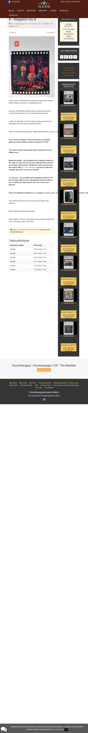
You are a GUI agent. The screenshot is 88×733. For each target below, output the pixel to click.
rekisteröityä (33, 230)
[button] (53, 38)
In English (64, 11)
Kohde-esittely (45, 385)
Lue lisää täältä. (58, 729)
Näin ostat (31, 11)
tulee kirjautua (21, 230)
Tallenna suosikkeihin (68, 69)
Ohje (36, 385)
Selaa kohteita (44, 370)
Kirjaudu (68, 1)
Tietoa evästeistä (44, 383)
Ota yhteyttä (15, 1)
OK (66, 729)
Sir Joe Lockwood (29, 167)
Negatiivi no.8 (14, 26)
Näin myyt (43, 11)
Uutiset (53, 11)
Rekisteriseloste (26, 385)
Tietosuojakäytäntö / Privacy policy (65, 383)
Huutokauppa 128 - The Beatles (26, 24)
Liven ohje (13, 15)
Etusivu (20, 11)
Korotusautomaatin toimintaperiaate (66, 385)
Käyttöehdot (13, 385)
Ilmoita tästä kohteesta (68, 74)
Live (11, 11)
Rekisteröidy (76, 1)
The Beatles (45, 24)
